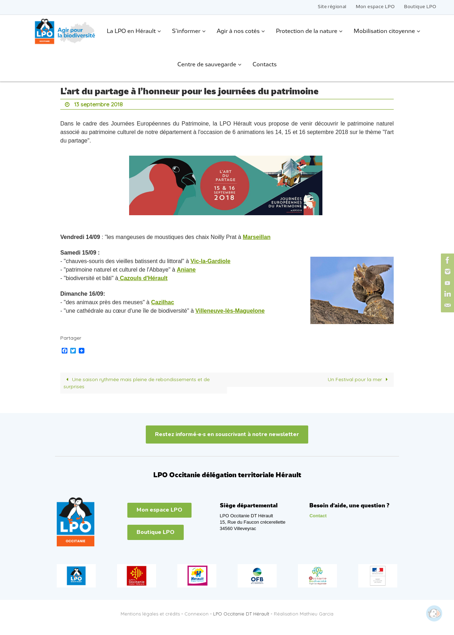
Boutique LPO (420, 7)
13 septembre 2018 (98, 104)
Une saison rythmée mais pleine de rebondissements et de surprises (136, 383)
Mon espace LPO (375, 7)
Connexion (196, 614)
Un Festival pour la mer (359, 379)
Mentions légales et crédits (150, 614)
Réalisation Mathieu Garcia (303, 614)
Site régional (332, 7)
